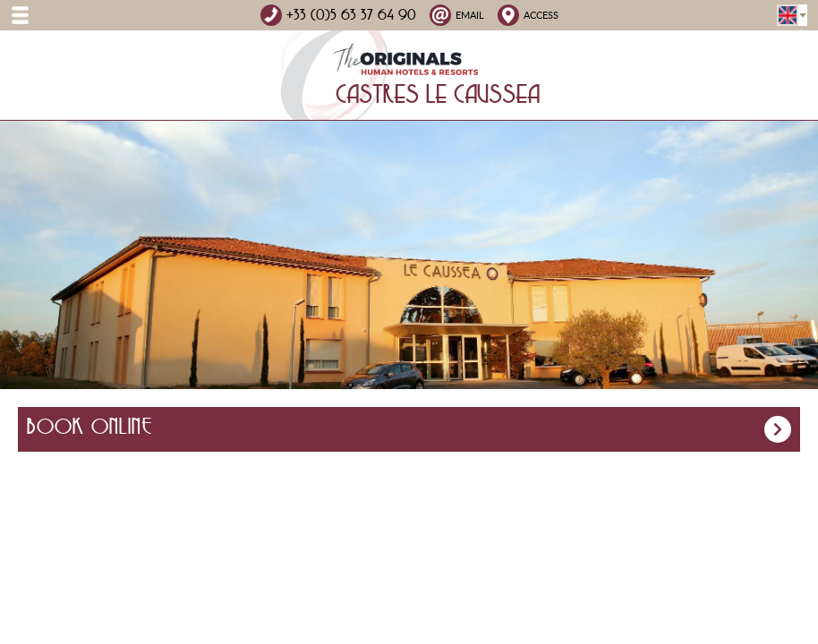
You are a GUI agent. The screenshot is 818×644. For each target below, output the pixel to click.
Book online (409, 429)
